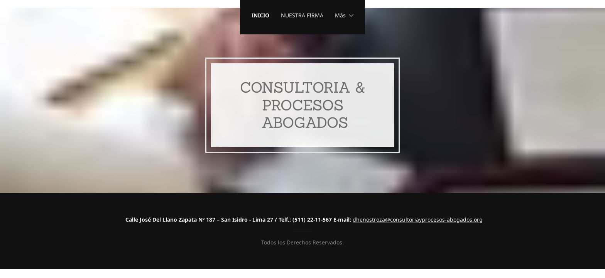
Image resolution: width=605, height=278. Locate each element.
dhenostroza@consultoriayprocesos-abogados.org (418, 219)
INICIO (260, 15)
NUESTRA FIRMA (302, 15)
